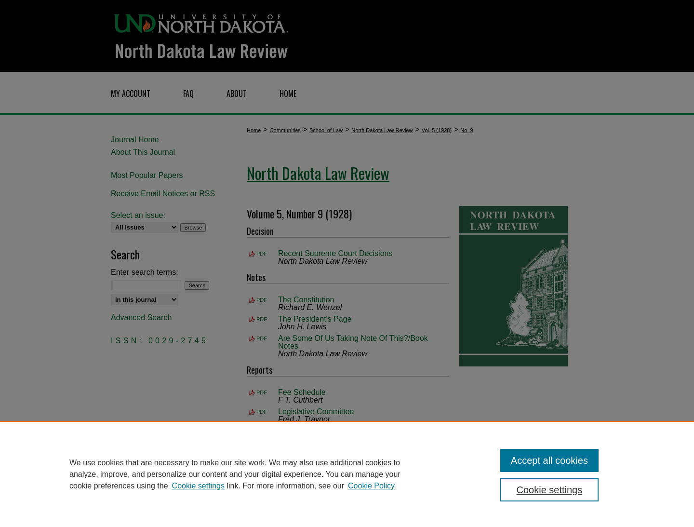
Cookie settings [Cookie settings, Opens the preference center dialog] (550, 490)
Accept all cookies (549, 460)
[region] (347, 474)
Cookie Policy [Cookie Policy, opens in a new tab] (371, 486)
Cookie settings (198, 486)
